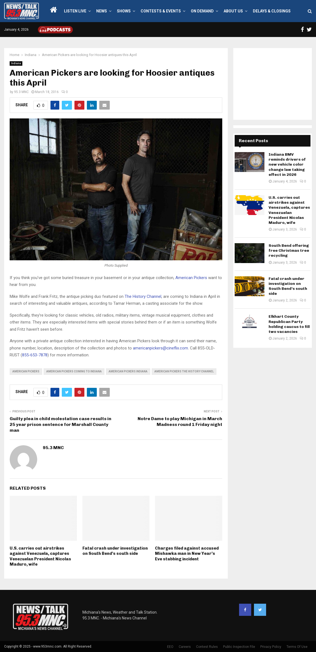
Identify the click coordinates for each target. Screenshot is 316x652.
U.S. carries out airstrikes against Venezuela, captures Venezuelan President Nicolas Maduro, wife (40, 556)
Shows (124, 11)
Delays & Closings (272, 11)
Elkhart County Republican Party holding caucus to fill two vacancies (289, 324)
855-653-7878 (34, 354)
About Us (233, 11)
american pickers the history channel (184, 371)
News (101, 11)
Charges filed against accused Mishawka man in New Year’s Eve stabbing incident (187, 553)
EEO (170, 647)
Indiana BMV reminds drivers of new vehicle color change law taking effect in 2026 (287, 164)
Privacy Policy (270, 647)
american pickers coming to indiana (74, 371)
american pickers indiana (128, 371)
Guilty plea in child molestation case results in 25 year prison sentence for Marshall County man (60, 424)
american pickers (25, 371)
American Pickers (191, 277)
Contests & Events (161, 11)
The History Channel (143, 296)
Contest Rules (207, 647)
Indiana (16, 63)
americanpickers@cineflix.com (160, 348)
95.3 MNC (21, 92)
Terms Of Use (296, 647)
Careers (185, 647)
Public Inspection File (239, 647)
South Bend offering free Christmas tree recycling (289, 250)
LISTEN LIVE (75, 11)
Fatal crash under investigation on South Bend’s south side (115, 551)
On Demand (202, 11)
